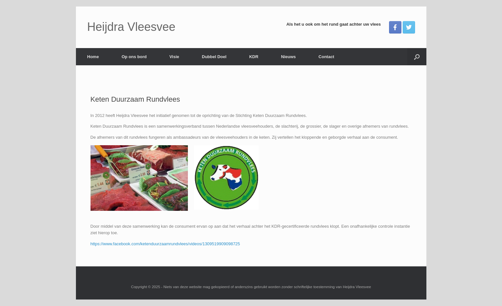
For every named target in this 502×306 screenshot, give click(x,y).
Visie (174, 56)
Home (93, 56)
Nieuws (288, 56)
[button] (416, 56)
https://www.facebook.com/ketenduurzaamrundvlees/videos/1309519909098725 (165, 243)
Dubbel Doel (214, 56)
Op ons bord (134, 56)
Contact (326, 56)
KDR (253, 56)
